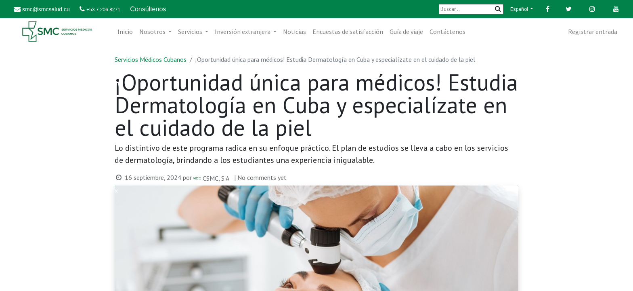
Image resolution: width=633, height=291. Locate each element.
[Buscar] (471, 9)
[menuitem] (125, 31)
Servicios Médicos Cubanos (151, 59)
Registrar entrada (592, 31)
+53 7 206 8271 (103, 10)
